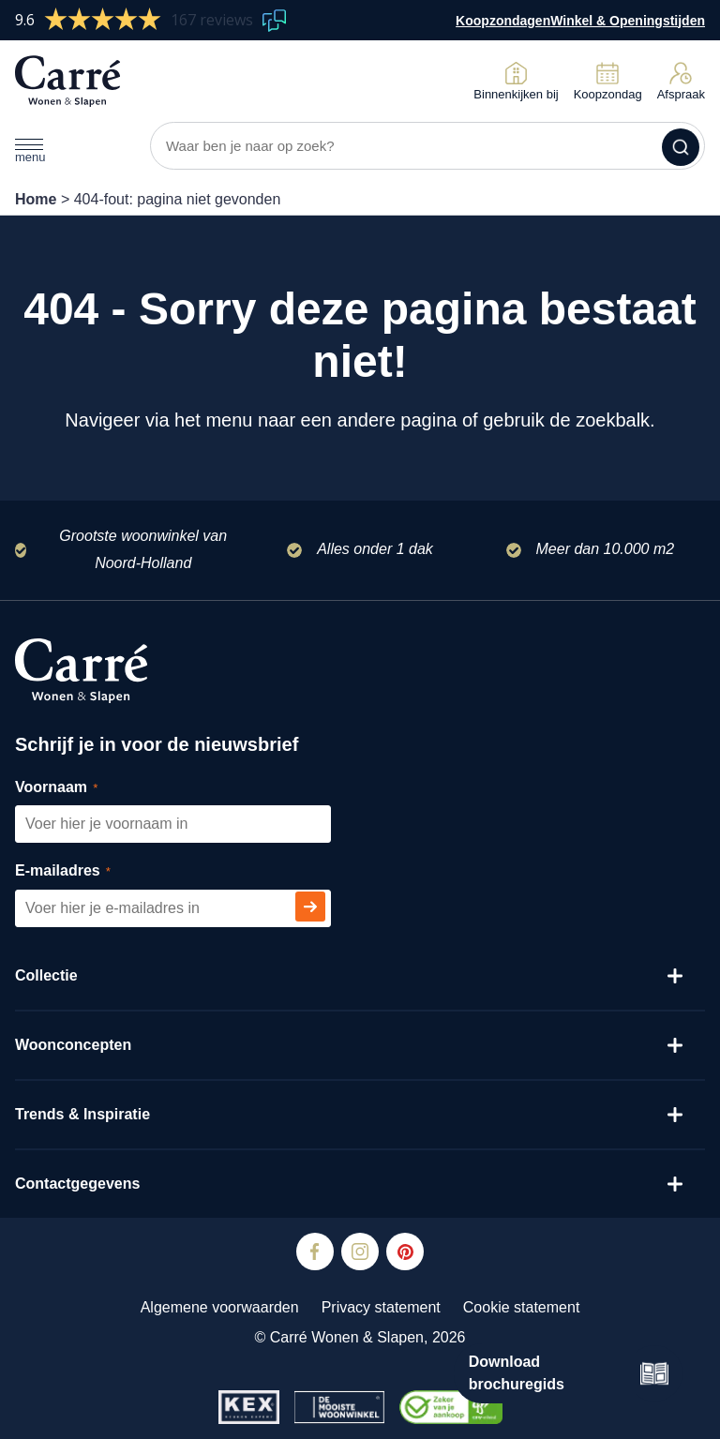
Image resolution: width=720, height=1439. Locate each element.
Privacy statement (381, 1307)
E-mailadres (84, 871)
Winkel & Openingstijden (627, 20)
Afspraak (681, 81)
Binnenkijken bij (515, 81)
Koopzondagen (503, 20)
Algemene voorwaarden (220, 1307)
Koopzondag (608, 81)
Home (35, 199)
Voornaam (77, 788)
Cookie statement (521, 1307)
